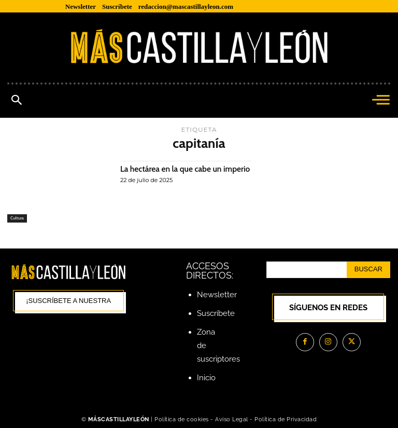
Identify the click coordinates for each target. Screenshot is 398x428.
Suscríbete (216, 313)
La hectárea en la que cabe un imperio (172, 173)
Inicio (206, 377)
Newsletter (217, 294)
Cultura (17, 218)
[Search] (368, 269)
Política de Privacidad (285, 419)
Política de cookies (181, 419)
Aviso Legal (232, 419)
